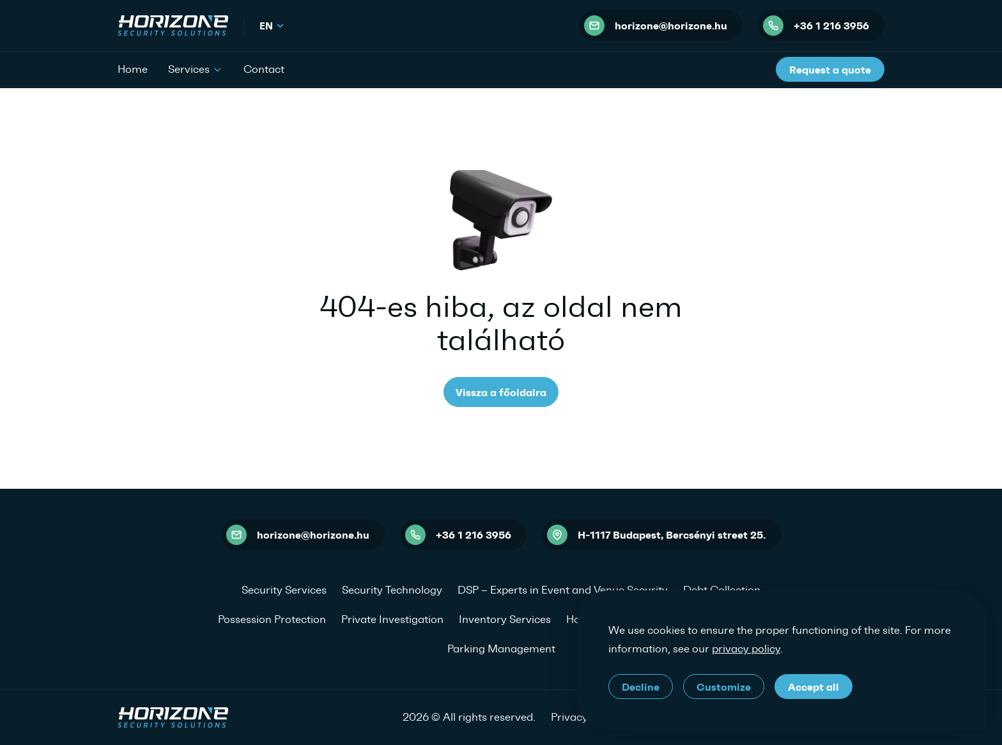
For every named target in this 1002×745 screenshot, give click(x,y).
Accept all (813, 686)
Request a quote (830, 69)
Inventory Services (505, 619)
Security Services (284, 589)
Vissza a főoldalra (501, 392)
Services (195, 68)
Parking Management (501, 648)
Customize (724, 686)
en (272, 26)
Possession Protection (272, 619)
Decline (640, 686)
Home (133, 69)
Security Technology (392, 589)
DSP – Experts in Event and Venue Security (563, 589)
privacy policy (746, 648)
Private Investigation (392, 619)
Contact (263, 69)
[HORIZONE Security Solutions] (173, 25)
